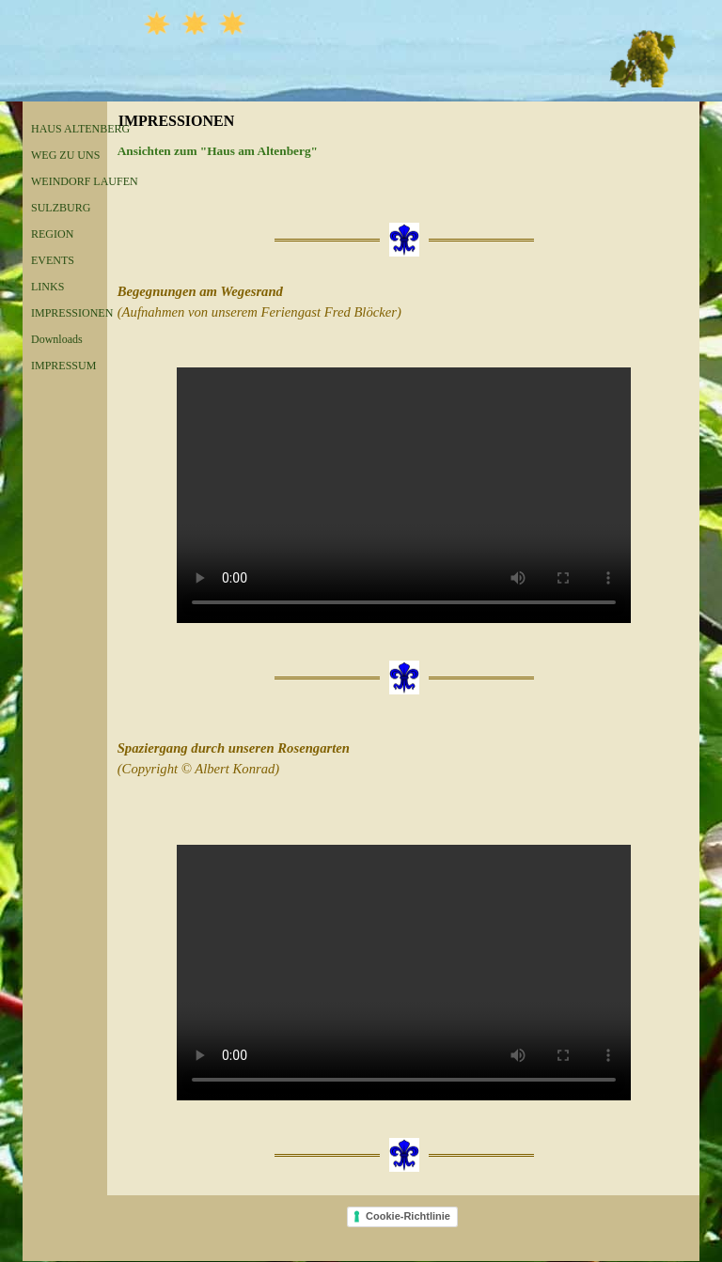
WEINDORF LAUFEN (84, 181)
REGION (52, 234)
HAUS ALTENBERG (80, 128)
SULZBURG (60, 207)
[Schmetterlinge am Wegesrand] (404, 495)
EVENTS (52, 260)
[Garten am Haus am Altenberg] (404, 972)
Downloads (57, 339)
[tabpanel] (404, 151)
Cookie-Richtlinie (408, 1216)
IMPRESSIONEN (72, 312)
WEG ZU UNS (65, 155)
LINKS (47, 286)
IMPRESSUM (63, 365)
